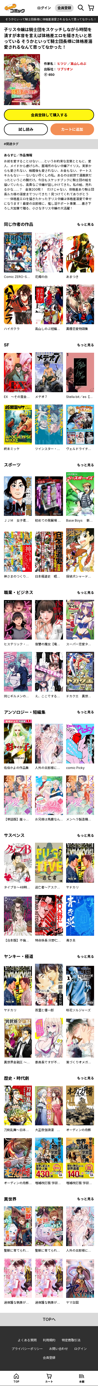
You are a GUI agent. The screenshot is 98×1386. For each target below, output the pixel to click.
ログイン (44, 8)
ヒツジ (62, 64)
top (16, 1381)
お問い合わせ (58, 1349)
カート (49, 1381)
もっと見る (85, 224)
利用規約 (49, 1340)
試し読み (26, 129)
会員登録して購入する (49, 115)
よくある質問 (27, 1340)
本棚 (81, 1381)
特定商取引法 (71, 1340)
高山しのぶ (78, 64)
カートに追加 (72, 129)
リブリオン (65, 69)
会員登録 (64, 8)
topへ (49, 1319)
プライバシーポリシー (27, 1349)
